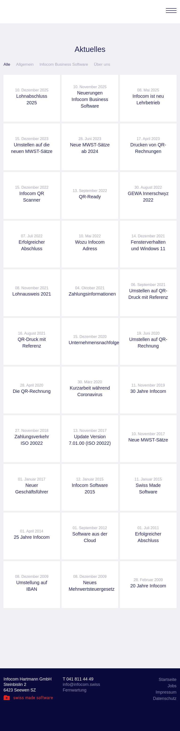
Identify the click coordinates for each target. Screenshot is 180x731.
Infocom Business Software (64, 64)
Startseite (167, 679)
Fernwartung (74, 690)
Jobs (172, 686)
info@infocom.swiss (81, 684)
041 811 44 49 (79, 679)
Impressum (166, 692)
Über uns (102, 64)
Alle (7, 64)
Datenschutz (164, 698)
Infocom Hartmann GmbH (24, 11)
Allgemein (25, 64)
